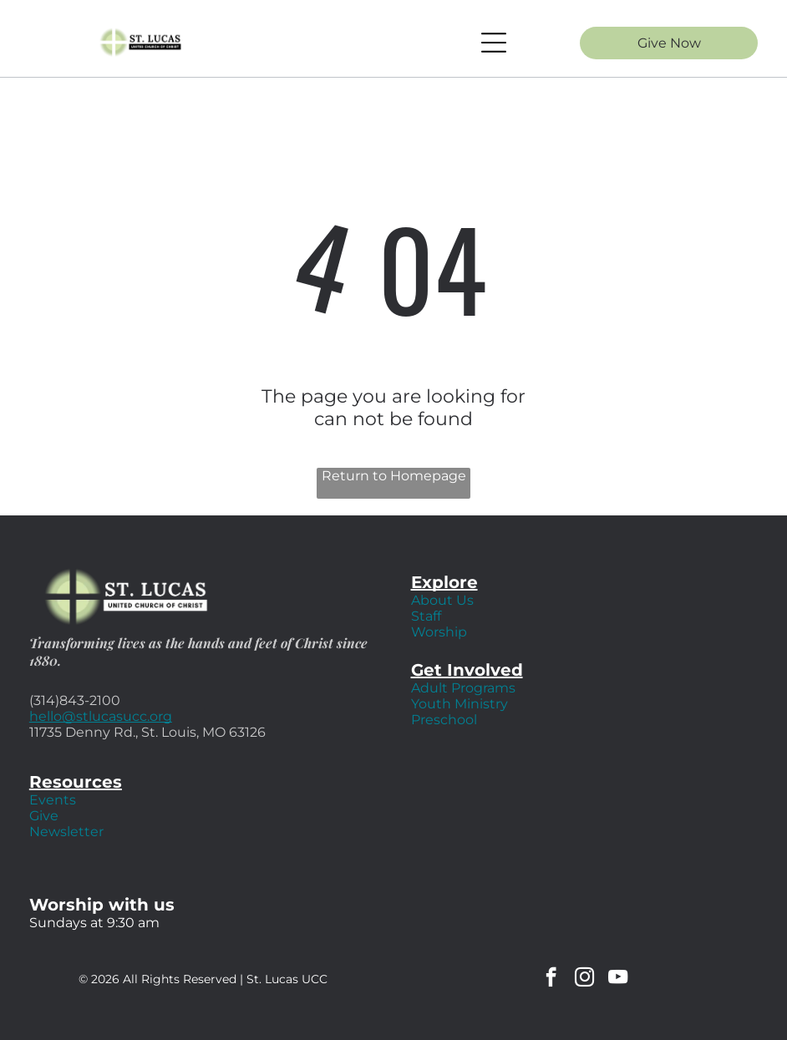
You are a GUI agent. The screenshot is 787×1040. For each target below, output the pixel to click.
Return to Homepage (394, 476)
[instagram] (584, 979)
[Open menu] (493, 42)
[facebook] (551, 979)
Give (43, 816)
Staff (426, 616)
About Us (442, 600)
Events (52, 800)
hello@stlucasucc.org (100, 716)
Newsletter (66, 832)
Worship (439, 632)
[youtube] (617, 979)
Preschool (444, 720)
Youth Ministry (459, 704)
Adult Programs (463, 688)
